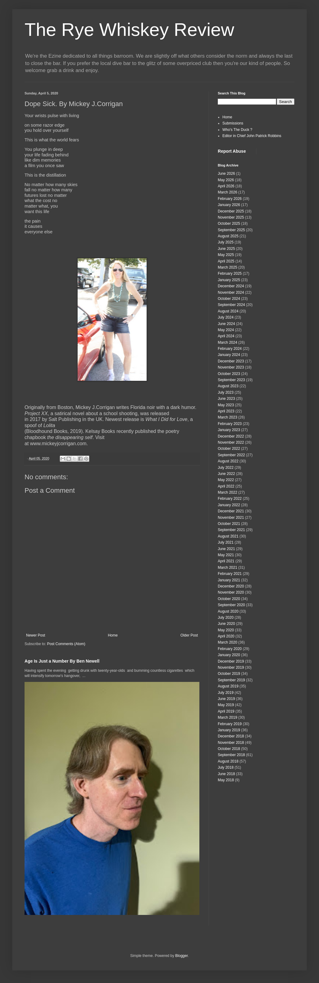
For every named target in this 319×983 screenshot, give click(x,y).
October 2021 (229, 524)
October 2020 (229, 599)
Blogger (181, 956)
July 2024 (225, 317)
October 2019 (229, 673)
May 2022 (226, 480)
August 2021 (228, 536)
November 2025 (231, 217)
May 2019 (226, 705)
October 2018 (229, 749)
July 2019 (225, 692)
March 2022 (227, 492)
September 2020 (231, 605)
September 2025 (231, 230)
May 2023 (226, 405)
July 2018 (225, 767)
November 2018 (231, 742)
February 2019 (230, 724)
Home (113, 635)
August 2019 (228, 686)
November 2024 (231, 292)
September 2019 (231, 680)
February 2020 (230, 649)
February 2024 (230, 348)
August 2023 (228, 386)
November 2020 (231, 592)
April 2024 (226, 336)
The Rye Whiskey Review (129, 29)
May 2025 (226, 255)
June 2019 (226, 699)
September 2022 (231, 455)
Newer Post (35, 635)
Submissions (232, 123)
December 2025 (231, 211)
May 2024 (226, 330)
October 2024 (229, 298)
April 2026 (226, 186)
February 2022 (230, 498)
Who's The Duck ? (237, 130)
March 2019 (227, 717)
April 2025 (226, 261)
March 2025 (227, 267)
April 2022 (226, 486)
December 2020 (231, 586)
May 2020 (226, 630)
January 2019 (229, 730)
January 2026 (229, 205)
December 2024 (231, 286)
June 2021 (226, 549)
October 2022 (229, 448)
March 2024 (227, 342)
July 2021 (225, 542)
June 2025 (226, 249)
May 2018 (226, 780)
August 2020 (228, 611)
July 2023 (225, 392)
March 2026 (227, 192)
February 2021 (230, 574)
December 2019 (231, 661)
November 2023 (231, 367)
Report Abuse (232, 151)
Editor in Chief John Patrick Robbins (251, 136)
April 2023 (226, 411)
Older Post (189, 635)
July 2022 (225, 467)
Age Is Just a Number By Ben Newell (62, 661)
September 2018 (231, 755)
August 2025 (228, 236)
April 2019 (226, 711)
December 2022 (231, 436)
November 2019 (231, 667)
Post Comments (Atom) (66, 644)
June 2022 (226, 474)
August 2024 (228, 311)
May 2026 (226, 180)
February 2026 (230, 199)
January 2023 (229, 430)
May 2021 (226, 555)
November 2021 (231, 517)
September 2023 (231, 380)
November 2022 (231, 442)
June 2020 (226, 624)
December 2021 (231, 511)
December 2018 (231, 736)
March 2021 (227, 567)
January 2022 (229, 505)
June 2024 (226, 324)
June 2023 (226, 398)
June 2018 (226, 774)
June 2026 (226, 173)
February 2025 (230, 273)
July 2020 (225, 617)
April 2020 (226, 636)
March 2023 (227, 417)
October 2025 (229, 223)
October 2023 (229, 374)
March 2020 (227, 642)
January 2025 (229, 280)
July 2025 (225, 242)
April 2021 (226, 561)
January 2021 (229, 580)
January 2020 (229, 655)
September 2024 (231, 305)
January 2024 (229, 355)
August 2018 (228, 761)
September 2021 (231, 530)
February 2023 (230, 424)
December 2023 (231, 361)
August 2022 (228, 461)
